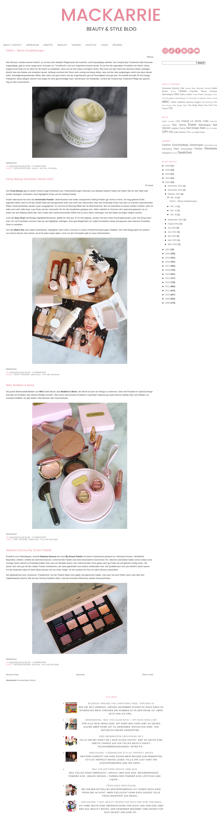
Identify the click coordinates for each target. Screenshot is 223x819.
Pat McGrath (207, 102)
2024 (167, 174)
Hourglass (170, 98)
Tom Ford (208, 105)
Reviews (52, 168)
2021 (167, 249)
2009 (167, 299)
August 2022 (174, 224)
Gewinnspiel (196, 145)
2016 (167, 270)
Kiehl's (35, 168)
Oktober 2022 (174, 194)
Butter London (168, 121)
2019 (167, 257)
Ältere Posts (147, 674)
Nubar (214, 128)
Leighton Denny (178, 128)
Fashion (166, 145)
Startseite (80, 674)
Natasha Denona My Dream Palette (28, 550)
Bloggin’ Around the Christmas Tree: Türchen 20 (121, 703)
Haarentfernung (210, 145)
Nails (202, 128)
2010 (167, 294)
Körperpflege (186, 149)
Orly (171, 132)
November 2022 (175, 190)
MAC (16, 539)
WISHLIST (62, 45)
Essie (192, 124)
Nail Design (192, 128)
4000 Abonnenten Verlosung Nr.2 (121, 736)
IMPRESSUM (32, 45)
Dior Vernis (179, 124)
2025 (167, 170)
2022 (167, 182)
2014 (167, 278)
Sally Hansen (180, 132)
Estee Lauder (186, 94)
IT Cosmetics (191, 98)
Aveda (188, 88)
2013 (167, 282)
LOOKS (104, 45)
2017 (167, 266)
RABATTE (48, 45)
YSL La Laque (193, 132)
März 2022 (173, 244)
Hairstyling (167, 149)
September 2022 (176, 219)
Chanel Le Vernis (191, 121)
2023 (167, 178)
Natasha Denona (22, 664)
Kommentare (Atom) (26, 680)
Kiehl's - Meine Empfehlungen (25, 50)
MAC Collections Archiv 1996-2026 (114, 769)
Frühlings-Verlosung (121, 785)
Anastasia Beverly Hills (173, 88)
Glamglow (208, 94)
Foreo (201, 94)
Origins (197, 102)
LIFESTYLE (90, 45)
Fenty (17, 375)
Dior (176, 94)
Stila (174, 105)
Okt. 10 (174, 210)
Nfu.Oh (208, 128)
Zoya (202, 132)
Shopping (166, 153)
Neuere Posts (12, 674)
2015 (167, 274)
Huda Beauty (180, 98)
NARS (173, 102)
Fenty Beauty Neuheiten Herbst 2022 (29, 179)
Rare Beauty (167, 105)
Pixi (215, 102)
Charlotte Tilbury (198, 91)
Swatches (36, 375)
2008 (167, 303)
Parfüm (198, 148)
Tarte (185, 105)
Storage (174, 153)
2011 (167, 290)
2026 (167, 166)
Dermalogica (168, 94)
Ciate (205, 121)
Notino (43, 168)
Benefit (208, 88)
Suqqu (179, 105)
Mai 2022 (172, 236)
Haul (176, 148)
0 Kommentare (39, 166)
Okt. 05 (174, 214)
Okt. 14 (174, 206)
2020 (167, 253)
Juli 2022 (172, 228)
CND (177, 121)
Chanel (182, 91)
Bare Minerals (198, 88)
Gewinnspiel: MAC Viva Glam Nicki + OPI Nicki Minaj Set (121, 720)
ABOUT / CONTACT (12, 45)
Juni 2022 (172, 232)
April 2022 (172, 240)
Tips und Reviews (51, 375)
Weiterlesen (11, 163)
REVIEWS (117, 45)
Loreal (214, 98)
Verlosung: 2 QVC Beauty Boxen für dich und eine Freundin (121, 802)
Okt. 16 (174, 197)
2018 (167, 262)
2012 (167, 286)
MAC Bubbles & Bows (20, 385)
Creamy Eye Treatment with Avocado (135, 62)
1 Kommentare (39, 662)
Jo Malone (202, 98)
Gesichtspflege (22, 168)
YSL (170, 108)
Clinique (213, 91)
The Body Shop (195, 105)
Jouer (209, 98)
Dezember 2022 (175, 186)
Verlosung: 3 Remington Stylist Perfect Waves (121, 753)
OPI (165, 131)
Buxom (173, 91)
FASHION (76, 45)
